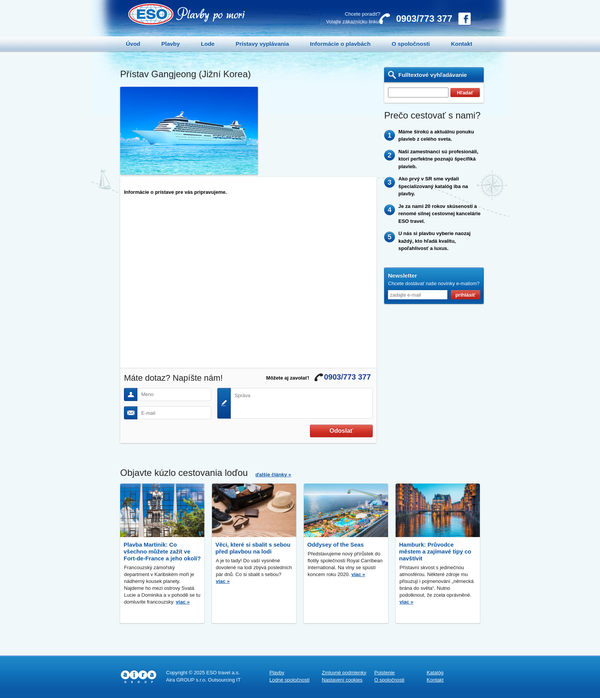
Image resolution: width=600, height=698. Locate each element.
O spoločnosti (410, 44)
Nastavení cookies (342, 680)
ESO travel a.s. (223, 672)
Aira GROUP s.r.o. (186, 680)
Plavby (170, 44)
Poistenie (384, 672)
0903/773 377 (424, 18)
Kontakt (461, 44)
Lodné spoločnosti (289, 680)
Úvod (133, 44)
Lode (208, 44)
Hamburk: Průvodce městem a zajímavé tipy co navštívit (435, 551)
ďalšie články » (273, 474)
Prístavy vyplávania (262, 44)
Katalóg (435, 672)
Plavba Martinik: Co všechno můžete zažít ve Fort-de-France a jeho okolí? (162, 551)
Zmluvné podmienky (344, 672)
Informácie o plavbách (340, 44)
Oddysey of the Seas (335, 544)
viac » (183, 602)
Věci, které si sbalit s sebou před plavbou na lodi (252, 548)
